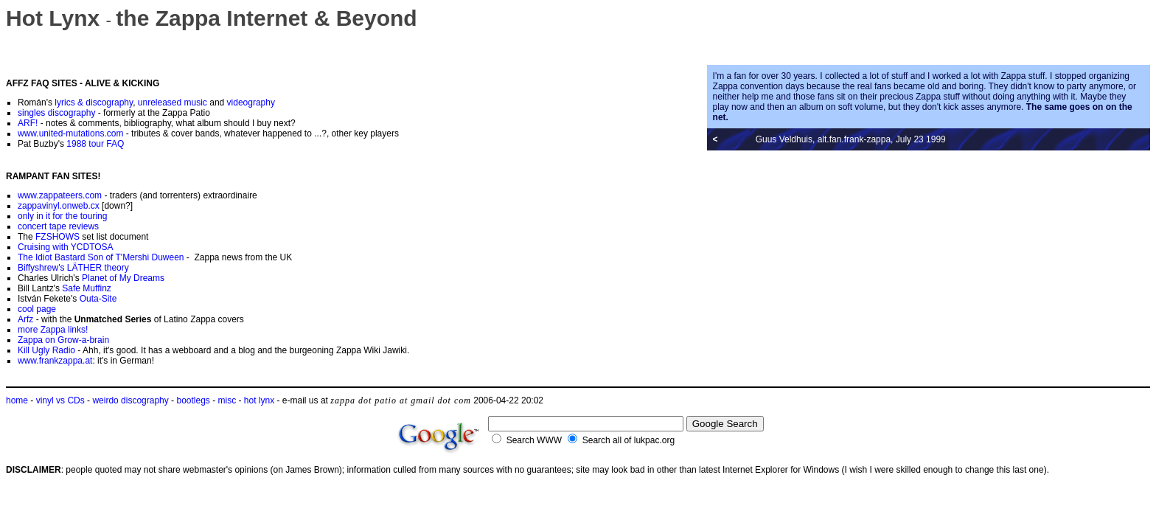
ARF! (28, 123)
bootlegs (192, 400)
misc (227, 400)
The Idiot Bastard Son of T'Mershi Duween (101, 257)
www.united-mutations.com (70, 133)
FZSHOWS (57, 237)
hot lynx (259, 400)
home (17, 400)
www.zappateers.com (60, 195)
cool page (37, 309)
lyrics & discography (94, 102)
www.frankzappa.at (55, 360)
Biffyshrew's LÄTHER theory (73, 268)
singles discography (56, 113)
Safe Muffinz (86, 288)
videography (251, 102)
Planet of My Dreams (123, 278)
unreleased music (172, 102)
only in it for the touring (62, 216)
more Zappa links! (53, 329)
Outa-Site (98, 299)
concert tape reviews (58, 226)
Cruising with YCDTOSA (66, 247)
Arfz (25, 319)
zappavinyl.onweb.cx (59, 206)
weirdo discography (130, 400)
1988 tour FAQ (95, 144)
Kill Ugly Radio (46, 350)
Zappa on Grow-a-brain (63, 340)
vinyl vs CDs (60, 400)
